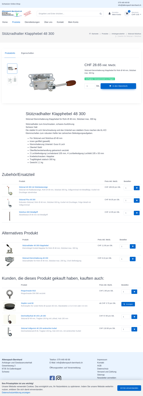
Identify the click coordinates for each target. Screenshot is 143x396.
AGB (99, 366)
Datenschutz (102, 369)
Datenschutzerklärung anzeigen (16, 392)
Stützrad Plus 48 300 (27, 200)
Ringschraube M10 (28, 291)
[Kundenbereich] (114, 14)
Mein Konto (73, 22)
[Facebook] (52, 379)
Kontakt (60, 22)
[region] (71, 53)
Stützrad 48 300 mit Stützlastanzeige (33, 187)
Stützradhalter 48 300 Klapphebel (35, 245)
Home (5, 22)
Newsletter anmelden (106, 378)
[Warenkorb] (132, 14)
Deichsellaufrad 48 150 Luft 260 (33, 316)
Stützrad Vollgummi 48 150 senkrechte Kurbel (39, 328)
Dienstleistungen (32, 22)
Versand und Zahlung (106, 372)
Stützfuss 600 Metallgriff (28, 212)
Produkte (16, 22)
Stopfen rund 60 (27, 303)
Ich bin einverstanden (129, 388)
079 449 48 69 (123, 3)
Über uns (48, 22)
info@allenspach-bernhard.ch (129, 5)
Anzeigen (128, 304)
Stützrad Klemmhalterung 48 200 (35, 258)
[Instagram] (58, 379)
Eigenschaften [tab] (27, 53)
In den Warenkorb (118, 86)
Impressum (102, 360)
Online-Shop (15, 4)
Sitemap (101, 375)
